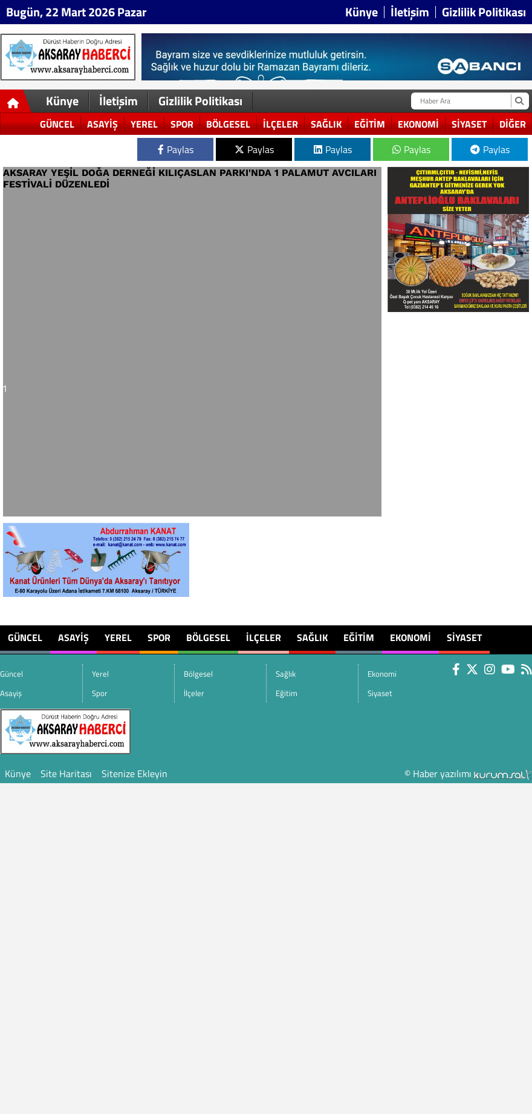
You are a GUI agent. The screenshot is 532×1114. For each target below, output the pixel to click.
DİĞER (512, 124)
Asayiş (102, 124)
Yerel (144, 124)
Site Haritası (66, 773)
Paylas (175, 149)
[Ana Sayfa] (16, 103)
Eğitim (369, 124)
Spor (181, 124)
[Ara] (519, 101)
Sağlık (326, 124)
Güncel (57, 124)
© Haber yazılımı (468, 773)
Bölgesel (228, 124)
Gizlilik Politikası (484, 12)
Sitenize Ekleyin (134, 773)
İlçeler (280, 124)
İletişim (410, 12)
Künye (361, 12)
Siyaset (469, 124)
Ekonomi (418, 124)
